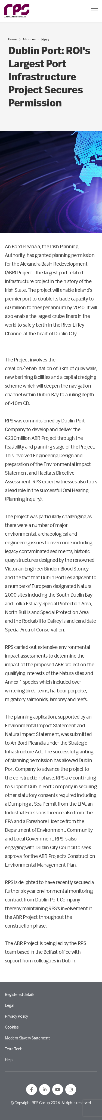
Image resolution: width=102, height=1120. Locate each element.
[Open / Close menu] (94, 10)
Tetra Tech (14, 1048)
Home (12, 39)
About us (29, 39)
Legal (9, 1005)
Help (9, 1059)
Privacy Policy (16, 1016)
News (45, 39)
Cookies (12, 1027)
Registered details (19, 994)
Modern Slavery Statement (27, 1038)
